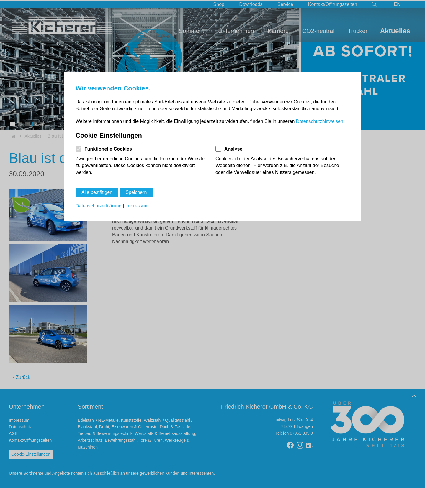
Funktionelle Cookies (108, 148)
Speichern (136, 192)
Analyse (233, 148)
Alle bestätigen (96, 192)
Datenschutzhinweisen (319, 121)
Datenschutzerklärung (99, 205)
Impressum (137, 205)
